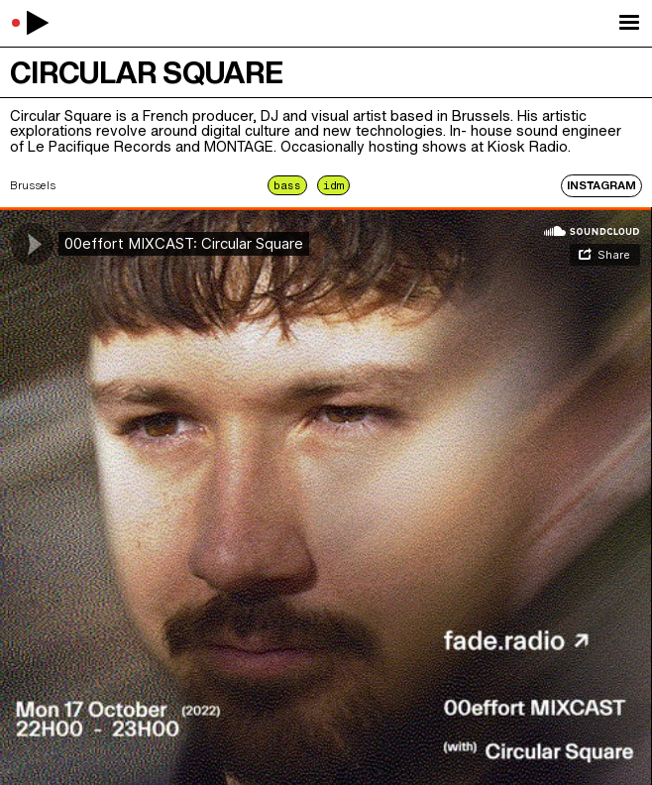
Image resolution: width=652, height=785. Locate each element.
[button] (629, 23)
